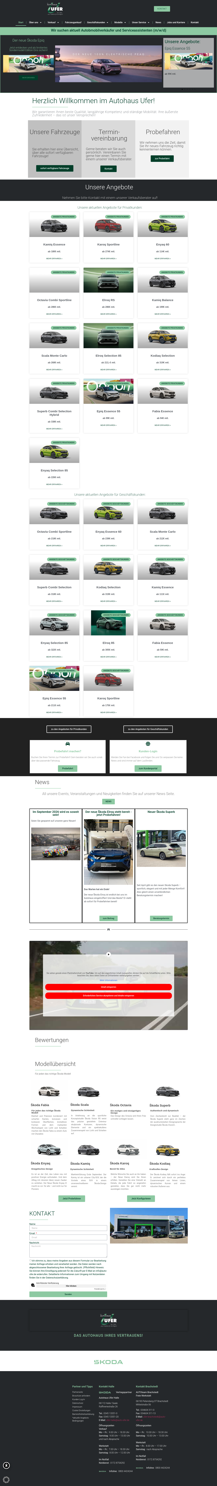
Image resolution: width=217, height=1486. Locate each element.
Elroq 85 (108, 642)
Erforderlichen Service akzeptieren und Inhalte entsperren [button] (108, 996)
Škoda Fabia (40, 1105)
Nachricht (34, 1243)
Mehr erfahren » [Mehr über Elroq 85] (108, 657)
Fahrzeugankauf (73, 22)
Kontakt (195, 22)
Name (32, 1224)
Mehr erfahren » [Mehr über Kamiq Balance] (163, 314)
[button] (165, 62)
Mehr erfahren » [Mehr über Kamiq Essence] (54, 259)
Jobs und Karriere (176, 22)
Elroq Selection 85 (108, 355)
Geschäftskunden (98, 22)
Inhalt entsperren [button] (108, 987)
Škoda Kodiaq (160, 1163)
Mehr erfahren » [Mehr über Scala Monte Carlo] (54, 370)
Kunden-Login (148, 751)
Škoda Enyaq (40, 1163)
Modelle (120, 22)
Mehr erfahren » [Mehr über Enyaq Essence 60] (108, 546)
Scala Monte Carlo (54, 355)
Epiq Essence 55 (108, 411)
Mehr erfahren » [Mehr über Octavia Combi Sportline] (54, 314)
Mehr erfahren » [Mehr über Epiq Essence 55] (108, 425)
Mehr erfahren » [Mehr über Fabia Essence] (163, 425)
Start (20, 22)
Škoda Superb (160, 1105)
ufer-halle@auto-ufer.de (117, 1420)
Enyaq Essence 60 (108, 531)
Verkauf (53, 22)
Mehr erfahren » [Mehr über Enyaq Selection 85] (54, 484)
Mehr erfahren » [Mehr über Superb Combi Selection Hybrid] (54, 429)
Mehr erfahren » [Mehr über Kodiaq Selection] (163, 370)
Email (32, 1233)
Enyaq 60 (162, 244)
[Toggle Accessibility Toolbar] (6, 1465)
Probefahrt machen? (67, 751)
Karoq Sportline (108, 244)
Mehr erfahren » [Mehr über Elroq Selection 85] (108, 370)
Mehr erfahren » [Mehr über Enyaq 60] (163, 259)
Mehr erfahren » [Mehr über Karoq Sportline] (108, 259)
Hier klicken (71, 1286)
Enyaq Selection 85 (54, 470)
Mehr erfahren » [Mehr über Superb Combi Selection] (54, 601)
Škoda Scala (79, 1105)
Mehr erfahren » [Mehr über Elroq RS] (108, 314)
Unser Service (141, 22)
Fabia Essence (162, 411)
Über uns (35, 22)
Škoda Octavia (120, 1105)
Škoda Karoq (119, 1163)
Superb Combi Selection (54, 587)
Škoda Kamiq (80, 1163)
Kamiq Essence (54, 244)
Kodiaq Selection (163, 355)
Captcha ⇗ (100, 1289)
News (158, 22)
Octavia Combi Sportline (54, 300)
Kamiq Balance (162, 300)
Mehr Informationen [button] (108, 980)
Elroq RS (108, 300)
